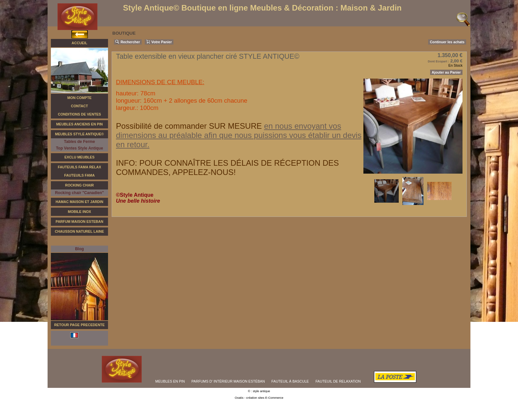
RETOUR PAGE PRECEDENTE (79, 325)
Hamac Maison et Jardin (79, 202)
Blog (79, 249)
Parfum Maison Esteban (79, 221)
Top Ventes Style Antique (79, 148)
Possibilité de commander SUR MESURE (190, 125)
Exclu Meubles (79, 157)
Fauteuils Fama (79, 175)
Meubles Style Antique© (79, 134)
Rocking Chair (79, 185)
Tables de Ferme (79, 141)
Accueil (79, 43)
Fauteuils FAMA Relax (79, 167)
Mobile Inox (79, 212)
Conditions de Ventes (79, 114)
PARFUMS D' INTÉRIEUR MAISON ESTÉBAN (228, 381)
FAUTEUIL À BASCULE (290, 381)
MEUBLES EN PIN (170, 381)
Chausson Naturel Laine (79, 231)
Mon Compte (79, 98)
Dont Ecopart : (438, 61)
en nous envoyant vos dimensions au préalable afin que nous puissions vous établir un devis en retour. (238, 135)
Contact (79, 106)
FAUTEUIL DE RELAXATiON (338, 381)
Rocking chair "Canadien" (79, 192)
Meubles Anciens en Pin (79, 124)
